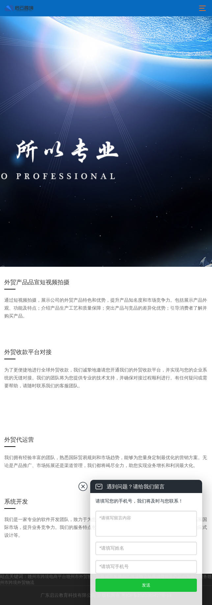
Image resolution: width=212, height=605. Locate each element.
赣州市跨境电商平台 (47, 576)
